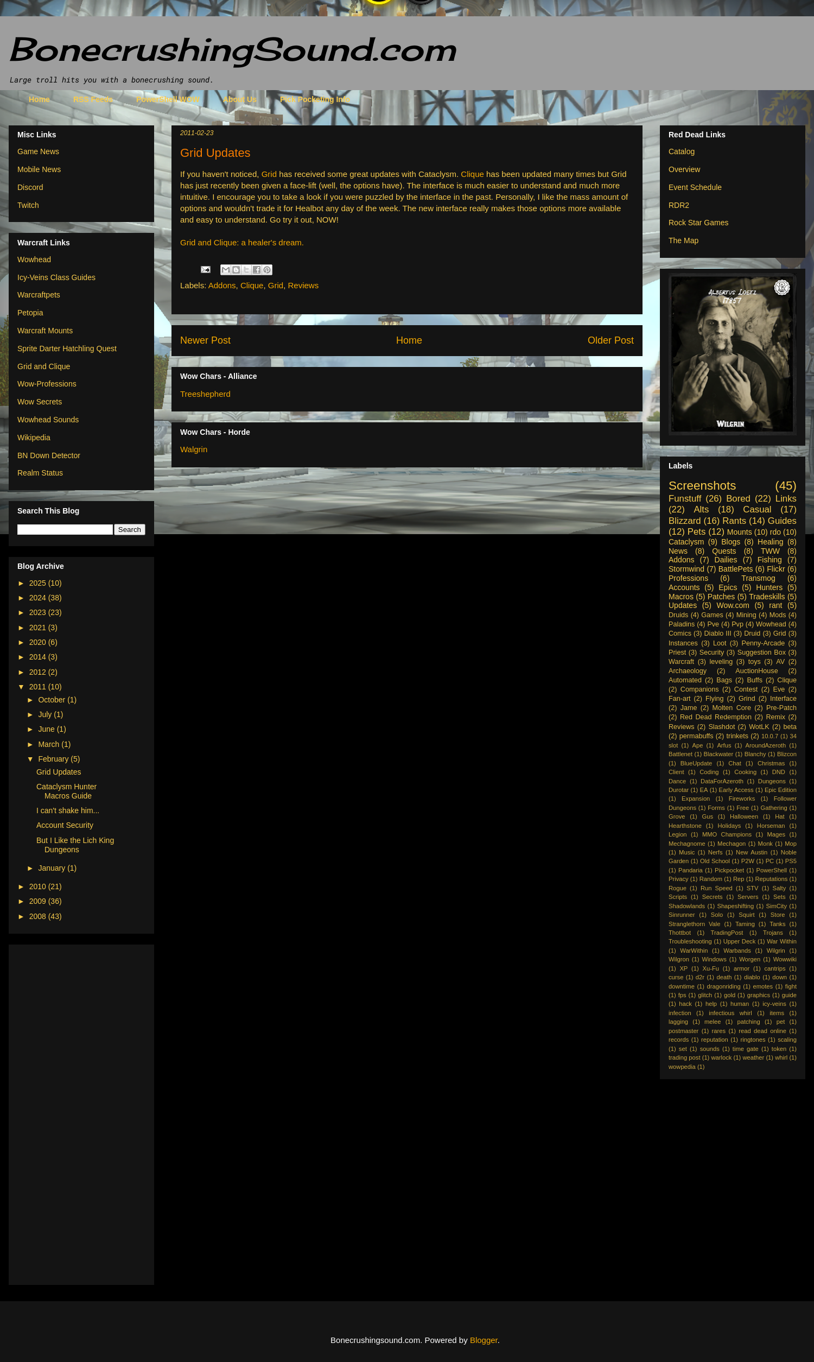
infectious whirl (730, 1013)
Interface (783, 698)
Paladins (682, 624)
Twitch (28, 205)
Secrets (712, 897)
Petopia (30, 312)
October (52, 699)
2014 (38, 657)
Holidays (729, 825)
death (724, 977)
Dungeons (772, 781)
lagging (678, 1021)
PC (770, 861)
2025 (38, 583)
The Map (683, 240)
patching (748, 1021)
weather (753, 1057)
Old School (715, 861)
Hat (779, 816)
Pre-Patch (781, 708)
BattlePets (735, 569)
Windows (714, 959)
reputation (714, 1039)
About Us (240, 99)
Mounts (739, 532)
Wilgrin (776, 950)
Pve (713, 624)
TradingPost (727, 932)
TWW (770, 551)
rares (719, 1031)
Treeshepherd (205, 393)
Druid (752, 633)
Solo (717, 914)
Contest (746, 689)
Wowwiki (785, 959)
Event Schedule (695, 187)
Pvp (737, 624)
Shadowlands (687, 906)
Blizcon (787, 754)
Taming (745, 924)
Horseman (771, 825)
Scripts (678, 897)
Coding (708, 772)
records (679, 1039)
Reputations (771, 879)
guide (789, 995)
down (779, 977)
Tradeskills (767, 596)
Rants (734, 521)
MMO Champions (727, 834)
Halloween (744, 816)
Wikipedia (33, 437)
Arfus (724, 745)
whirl (781, 1057)
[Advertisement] (60, 1112)
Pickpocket (729, 870)
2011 (38, 686)
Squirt (746, 914)
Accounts (684, 587)
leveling (721, 662)
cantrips (774, 968)
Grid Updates (58, 772)
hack (685, 1003)
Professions (688, 578)
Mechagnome (687, 843)
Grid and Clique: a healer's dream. (242, 242)
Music (687, 852)
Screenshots (702, 485)
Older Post (611, 340)
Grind (747, 698)
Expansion (696, 798)
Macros (681, 596)
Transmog (758, 578)
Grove (677, 816)
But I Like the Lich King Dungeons (75, 845)
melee (712, 1021)
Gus (707, 816)
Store (778, 914)
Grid (269, 174)
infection (680, 1013)
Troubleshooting (690, 941)
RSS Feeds (93, 99)
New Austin (751, 852)
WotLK (759, 727)
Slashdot (721, 727)
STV (753, 888)
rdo (775, 532)
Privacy (679, 879)
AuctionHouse (756, 671)
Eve (779, 689)
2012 (38, 672)
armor (741, 968)
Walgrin (193, 449)
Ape (697, 745)
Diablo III (717, 633)
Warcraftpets (38, 294)
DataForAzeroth (722, 781)
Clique (472, 174)
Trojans (773, 932)
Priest (677, 652)
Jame (689, 708)
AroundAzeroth (766, 745)
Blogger (484, 1340)
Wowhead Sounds (48, 419)
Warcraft (681, 662)
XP (683, 968)
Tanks (777, 924)
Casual (757, 509)
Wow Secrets (39, 401)
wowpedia (682, 1066)
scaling (787, 1039)
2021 (38, 627)
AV (780, 662)
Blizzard (685, 521)
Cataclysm (686, 541)
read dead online (762, 1031)
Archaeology (688, 671)
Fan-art (680, 698)
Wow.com (732, 605)
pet (781, 1021)
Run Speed (717, 888)
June (47, 729)
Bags (724, 680)
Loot (720, 643)
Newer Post (205, 340)
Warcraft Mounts (45, 330)
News (678, 551)
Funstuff (685, 498)
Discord (30, 187)
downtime (682, 986)
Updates (683, 605)
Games (712, 615)
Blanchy (755, 754)
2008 (38, 916)
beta (790, 727)
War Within (782, 941)
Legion (678, 834)
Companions (700, 689)
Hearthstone (685, 825)
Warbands (737, 950)
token (779, 1049)
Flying (714, 698)
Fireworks (742, 798)
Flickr (776, 569)
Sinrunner (682, 914)
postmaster (683, 1031)
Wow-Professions (47, 383)
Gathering (773, 807)
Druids (678, 615)
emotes (763, 986)
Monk (765, 843)
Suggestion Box (761, 652)
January (52, 868)
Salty (779, 888)
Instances (683, 643)
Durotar (679, 790)
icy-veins (774, 1003)
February (54, 759)
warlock (721, 1057)
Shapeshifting (735, 906)
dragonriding (724, 986)
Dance (677, 781)
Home (39, 99)
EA (703, 790)
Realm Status (40, 472)
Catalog (682, 151)
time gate (746, 1049)
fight (791, 986)
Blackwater (719, 754)
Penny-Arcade (763, 643)
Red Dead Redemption (716, 717)
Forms (716, 807)
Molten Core (732, 708)
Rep (739, 879)
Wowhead (34, 259)
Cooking (745, 772)
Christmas (771, 763)
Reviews (303, 285)
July (46, 714)
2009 (38, 901)
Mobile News (39, 169)
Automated (685, 680)
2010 (38, 886)
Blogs (730, 541)
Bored (738, 498)
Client (676, 772)
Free (742, 807)
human (739, 1003)
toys (754, 662)
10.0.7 (769, 736)
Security (711, 652)
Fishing (770, 559)
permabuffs (696, 736)
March (49, 744)
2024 (38, 597)
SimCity (776, 906)
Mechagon (731, 843)
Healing (770, 541)
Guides (782, 521)
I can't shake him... (67, 810)
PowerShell (771, 870)
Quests (724, 551)
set (683, 1049)
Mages (776, 834)
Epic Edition (781, 790)
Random (710, 879)
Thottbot (680, 932)
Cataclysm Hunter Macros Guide (66, 791)
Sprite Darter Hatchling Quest (67, 348)
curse (676, 977)
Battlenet (680, 754)
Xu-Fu (710, 968)
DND (778, 772)
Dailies (726, 559)
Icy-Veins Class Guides (56, 277)
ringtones (752, 1039)
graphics (758, 995)
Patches (721, 596)
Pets (697, 532)
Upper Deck (739, 941)
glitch (705, 995)
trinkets (737, 736)
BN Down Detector (48, 455)
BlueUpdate (696, 763)
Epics (727, 587)
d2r (700, 977)
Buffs (754, 680)
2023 (38, 612)
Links (786, 498)
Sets (779, 897)
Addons (222, 285)
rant (775, 605)
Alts (701, 509)
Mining (746, 615)
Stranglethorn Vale (695, 924)
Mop (791, 843)
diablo (752, 977)
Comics (680, 633)
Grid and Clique (43, 366)
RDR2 (679, 205)
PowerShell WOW (168, 99)
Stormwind (686, 569)
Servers (748, 897)
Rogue (677, 888)
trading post (685, 1057)
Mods (778, 615)
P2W (747, 861)
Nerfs (715, 852)
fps (682, 995)
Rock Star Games (698, 222)
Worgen (749, 959)
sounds (710, 1049)
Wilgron (679, 959)
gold (729, 995)
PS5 (791, 861)
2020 (38, 642)
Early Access (736, 790)
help (711, 1003)
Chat (734, 763)
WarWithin (694, 950)
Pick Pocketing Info (315, 99)
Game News (38, 151)
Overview (684, 169)
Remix (775, 717)
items (777, 1013)
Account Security (64, 825)
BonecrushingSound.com (232, 48)
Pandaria (690, 870)
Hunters (769, 587)
